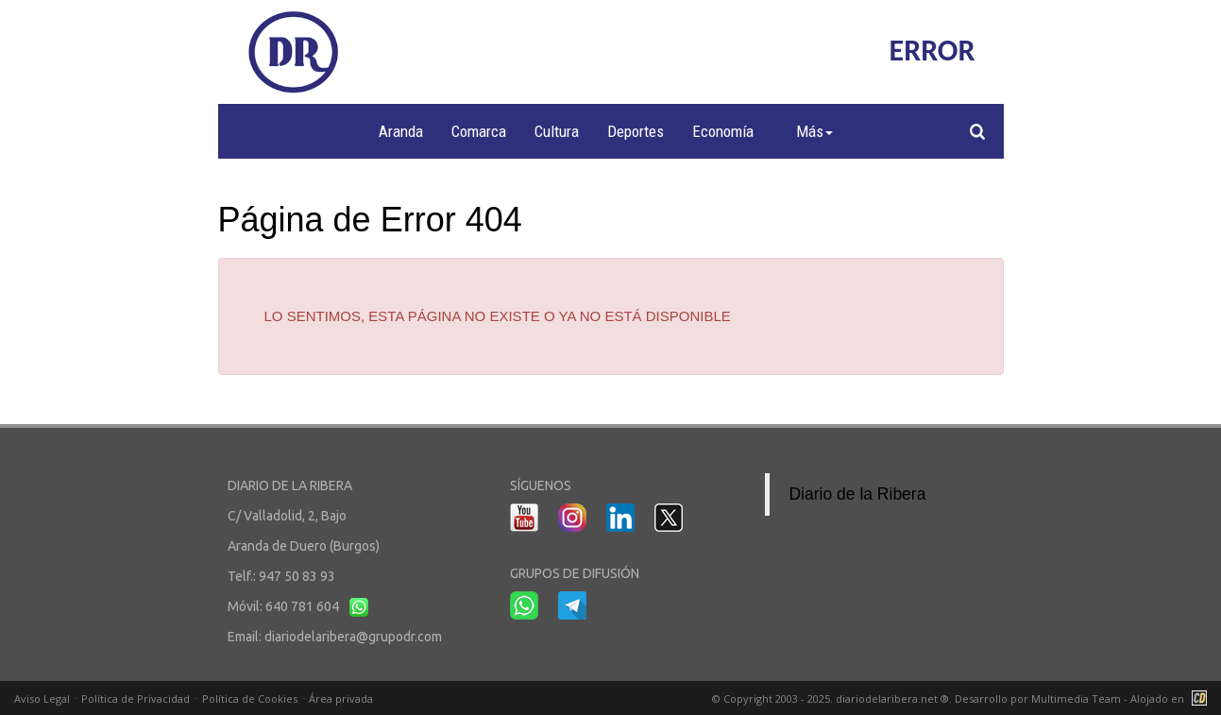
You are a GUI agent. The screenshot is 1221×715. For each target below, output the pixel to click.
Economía (723, 131)
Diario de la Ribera (857, 494)
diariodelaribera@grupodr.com (353, 636)
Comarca (478, 131)
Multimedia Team (1076, 698)
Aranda (401, 131)
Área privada (341, 698)
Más (814, 131)
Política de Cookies (249, 698)
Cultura (556, 131)
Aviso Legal (42, 698)
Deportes (635, 131)
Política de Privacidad (135, 698)
